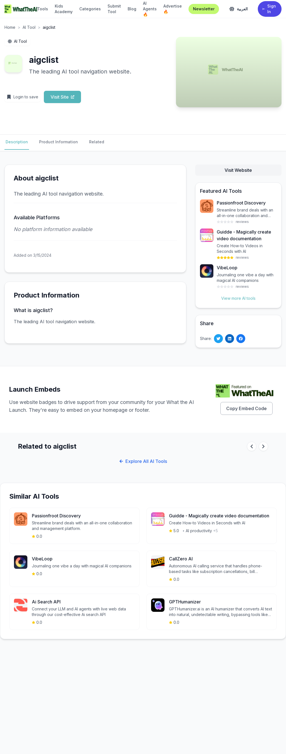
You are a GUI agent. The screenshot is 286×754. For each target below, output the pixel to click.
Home (9, 27)
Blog (132, 8)
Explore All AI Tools (143, 461)
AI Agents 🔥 (150, 9)
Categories (90, 8)
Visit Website (238, 170)
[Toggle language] (238, 9)
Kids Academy (64, 9)
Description (17, 141)
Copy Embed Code (246, 408)
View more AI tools (238, 298)
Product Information (58, 141)
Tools (42, 8)
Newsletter (203, 8)
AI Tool (29, 27)
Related (96, 141)
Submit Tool (114, 9)
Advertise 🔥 (172, 9)
